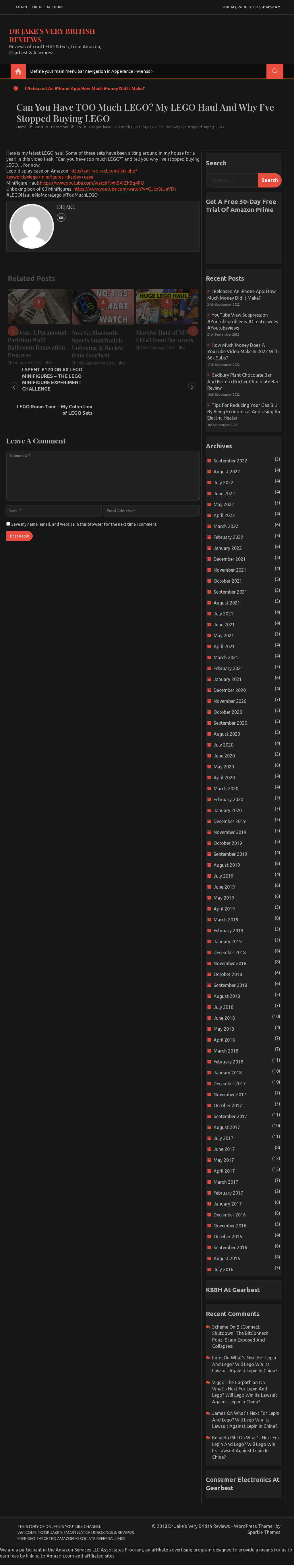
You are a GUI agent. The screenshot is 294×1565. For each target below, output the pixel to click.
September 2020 (230, 723)
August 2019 (227, 865)
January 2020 (228, 810)
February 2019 (228, 930)
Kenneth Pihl (225, 1437)
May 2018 (224, 1029)
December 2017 (230, 1083)
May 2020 (224, 766)
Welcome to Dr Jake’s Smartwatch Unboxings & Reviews (76, 1532)
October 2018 (228, 974)
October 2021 (228, 580)
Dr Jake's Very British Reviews (52, 35)
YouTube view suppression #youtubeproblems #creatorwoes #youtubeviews (242, 321)
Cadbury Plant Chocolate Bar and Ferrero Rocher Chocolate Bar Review (242, 381)
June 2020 (224, 755)
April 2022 (224, 515)
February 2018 (228, 1061)
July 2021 (223, 613)
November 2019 (230, 832)
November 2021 (230, 570)
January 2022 (228, 548)
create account (48, 7)
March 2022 (226, 526)
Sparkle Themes (264, 1532)
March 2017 (226, 1182)
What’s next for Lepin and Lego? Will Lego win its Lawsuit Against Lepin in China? (244, 1364)
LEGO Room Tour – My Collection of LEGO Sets (156, 372)
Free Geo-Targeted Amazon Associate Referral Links (71, 1538)
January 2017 (228, 1203)
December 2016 (230, 1214)
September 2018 (230, 985)
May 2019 (224, 897)
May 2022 (224, 504)
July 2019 (223, 876)
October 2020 (228, 712)
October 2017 (228, 1105)
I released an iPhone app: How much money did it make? (85, 88)
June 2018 (224, 1018)
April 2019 (224, 908)
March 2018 (226, 1050)
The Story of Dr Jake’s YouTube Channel (59, 1526)
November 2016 (230, 1225)
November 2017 (230, 1094)
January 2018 (228, 1072)
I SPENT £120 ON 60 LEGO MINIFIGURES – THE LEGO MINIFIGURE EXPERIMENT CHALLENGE (52, 379)
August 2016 (227, 1258)
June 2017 (224, 1149)
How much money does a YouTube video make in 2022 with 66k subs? (243, 352)
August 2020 (227, 733)
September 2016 (230, 1247)
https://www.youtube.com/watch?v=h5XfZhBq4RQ (92, 182)
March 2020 (226, 788)
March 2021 (226, 657)
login (21, 7)
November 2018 (230, 963)
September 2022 (230, 460)
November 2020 (230, 701)
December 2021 (230, 559)
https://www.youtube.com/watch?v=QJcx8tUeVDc (125, 189)
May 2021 (224, 635)
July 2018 (223, 1007)
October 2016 (228, 1236)
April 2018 (224, 1039)
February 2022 (228, 537)
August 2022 (227, 471)
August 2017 (227, 1127)
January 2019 (228, 941)
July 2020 (223, 744)
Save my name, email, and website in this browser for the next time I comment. (84, 500)
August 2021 (227, 602)
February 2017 (228, 1192)
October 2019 (228, 843)
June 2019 (224, 886)
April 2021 (224, 646)
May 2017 (224, 1160)
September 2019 (230, 854)
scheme (220, 1326)
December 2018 (230, 952)
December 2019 (230, 821)
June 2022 (224, 493)
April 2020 (224, 777)
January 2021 (228, 679)
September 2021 (230, 591)
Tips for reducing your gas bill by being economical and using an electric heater (243, 412)
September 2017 (230, 1116)
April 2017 (224, 1171)
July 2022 (223, 482)
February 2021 (228, 668)
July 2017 (223, 1138)
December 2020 (230, 690)
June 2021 (224, 624)
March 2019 (226, 919)
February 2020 (228, 799)
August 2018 (227, 996)
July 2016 (223, 1269)
